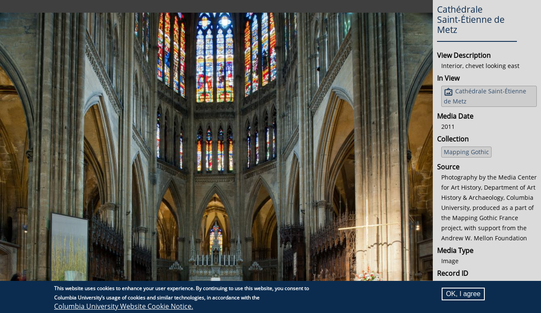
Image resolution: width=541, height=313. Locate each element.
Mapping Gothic (466, 152)
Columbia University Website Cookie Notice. (123, 306)
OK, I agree (463, 293)
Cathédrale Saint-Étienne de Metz (485, 96)
